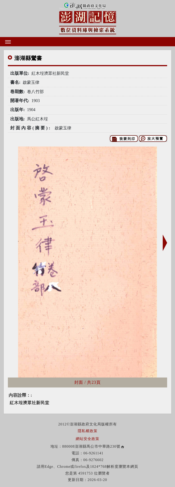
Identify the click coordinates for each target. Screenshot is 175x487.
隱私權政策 (87, 431)
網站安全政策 (87, 439)
